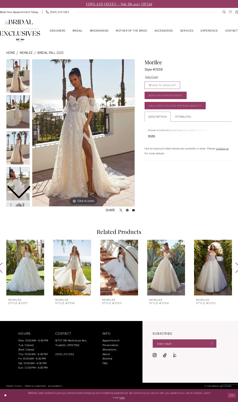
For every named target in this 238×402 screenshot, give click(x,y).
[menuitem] (57, 12)
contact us (222, 148)
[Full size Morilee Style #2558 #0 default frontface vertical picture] (83, 133)
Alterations (109, 349)
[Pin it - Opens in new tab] (127, 210)
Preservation (110, 345)
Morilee (26, 53)
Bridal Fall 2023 (50, 53)
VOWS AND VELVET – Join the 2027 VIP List (119, 4)
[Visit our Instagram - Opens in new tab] (155, 355)
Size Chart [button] (151, 77)
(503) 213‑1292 (64, 354)
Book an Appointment (166, 95)
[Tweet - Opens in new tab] (120, 210)
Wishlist (107, 358)
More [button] (151, 136)
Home (10, 53)
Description (157, 117)
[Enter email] (184, 343)
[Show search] (224, 12)
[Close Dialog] (5, 395)
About (106, 354)
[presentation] (25, 267)
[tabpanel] (83, 133)
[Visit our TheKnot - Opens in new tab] (175, 355)
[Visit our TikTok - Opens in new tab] (165, 355)
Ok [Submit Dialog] (232, 395)
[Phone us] (57, 12)
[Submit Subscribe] (210, 343)
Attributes (183, 117)
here (122, 397)
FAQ (105, 363)
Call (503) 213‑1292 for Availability (175, 105)
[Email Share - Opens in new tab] (133, 210)
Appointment (111, 340)
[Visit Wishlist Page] (230, 12)
